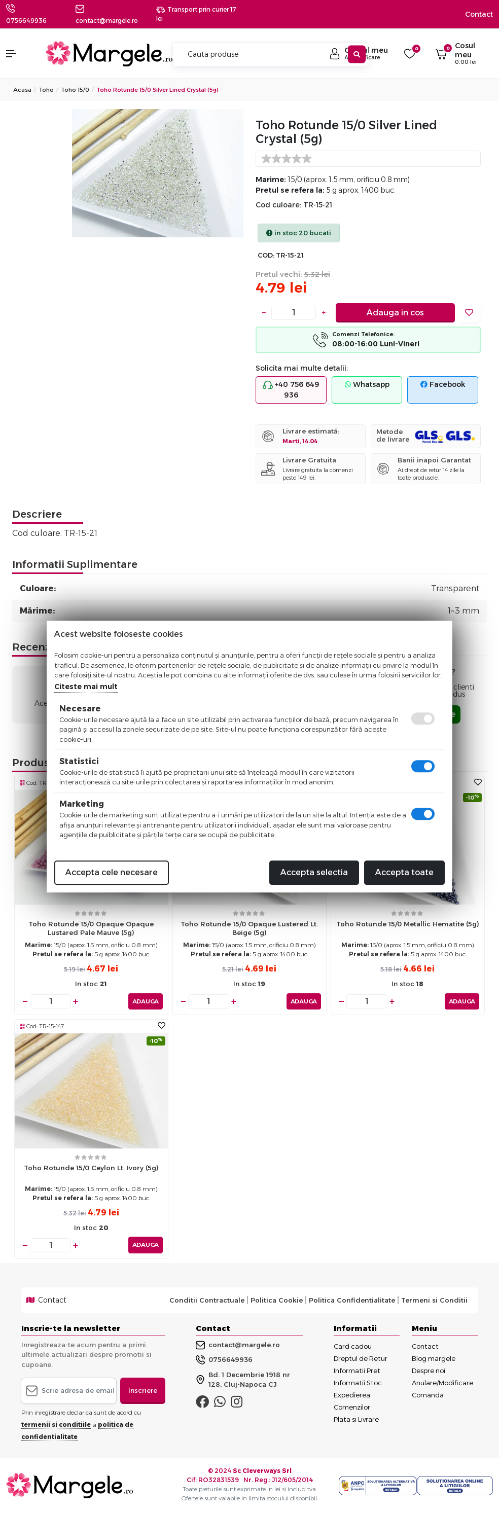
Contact (479, 14)
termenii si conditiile (56, 1424)
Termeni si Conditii (434, 1300)
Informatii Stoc (358, 1383)
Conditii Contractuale (206, 1300)
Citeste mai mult (86, 686)
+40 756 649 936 (291, 390)
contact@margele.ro (238, 1345)
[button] (20, 53)
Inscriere (142, 1390)
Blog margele (433, 1358)
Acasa (22, 89)
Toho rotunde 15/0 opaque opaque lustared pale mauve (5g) (91, 928)
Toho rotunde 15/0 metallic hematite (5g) (407, 924)
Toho (46, 89)
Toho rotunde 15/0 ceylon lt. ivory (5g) (91, 1168)
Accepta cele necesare (111, 872)
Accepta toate (404, 872)
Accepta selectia (314, 872)
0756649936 (26, 20)
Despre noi (428, 1370)
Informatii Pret (357, 1370)
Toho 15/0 (75, 89)
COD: (266, 255)
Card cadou (353, 1346)
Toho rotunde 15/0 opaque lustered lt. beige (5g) (249, 928)
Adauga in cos (395, 312)
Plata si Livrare (356, 1419)
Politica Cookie (277, 1300)
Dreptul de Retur (360, 1358)
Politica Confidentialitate (352, 1300)
